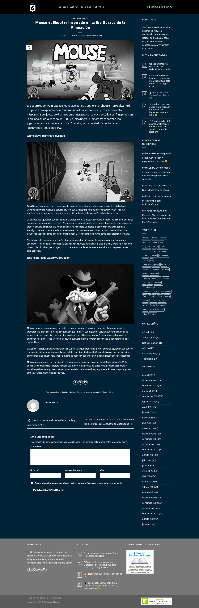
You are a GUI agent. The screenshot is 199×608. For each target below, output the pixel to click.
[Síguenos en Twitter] (164, 7)
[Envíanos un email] (39, 570)
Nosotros (85, 7)
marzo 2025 (148, 428)
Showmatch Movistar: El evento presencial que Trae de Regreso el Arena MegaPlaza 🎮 (156, 216)
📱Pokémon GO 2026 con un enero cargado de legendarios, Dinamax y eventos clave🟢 (159, 109)
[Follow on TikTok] (159, 7)
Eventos (74, 7)
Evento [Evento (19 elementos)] (146, 256)
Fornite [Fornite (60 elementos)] (154, 256)
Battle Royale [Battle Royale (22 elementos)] (158, 242)
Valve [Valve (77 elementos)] (145, 305)
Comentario (36, 446)
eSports (146, 332)
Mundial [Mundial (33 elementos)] (156, 269)
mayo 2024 (147, 471)
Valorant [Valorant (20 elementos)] (162, 301)
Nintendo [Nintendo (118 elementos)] (154, 274)
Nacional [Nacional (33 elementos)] (165, 269)
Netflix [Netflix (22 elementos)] (145, 274)
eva (144, 168)
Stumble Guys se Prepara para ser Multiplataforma (156, 200)
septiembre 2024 (150, 449)
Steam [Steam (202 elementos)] (167, 296)
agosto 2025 (148, 401)
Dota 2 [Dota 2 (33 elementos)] (163, 247)
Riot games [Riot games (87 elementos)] (166, 292)
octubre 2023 (148, 508)
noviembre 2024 (150, 439)
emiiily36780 (148, 196)
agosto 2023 (148, 519)
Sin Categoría (149, 353)
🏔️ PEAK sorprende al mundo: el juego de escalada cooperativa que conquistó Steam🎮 (156, 173)
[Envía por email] (85, 382)
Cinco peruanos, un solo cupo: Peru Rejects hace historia (159, 66)
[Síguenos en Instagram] (154, 7)
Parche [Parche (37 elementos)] (166, 278)
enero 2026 (147, 375)
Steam (111, 392)
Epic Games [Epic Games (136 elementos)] (162, 251)
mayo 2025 (147, 418)
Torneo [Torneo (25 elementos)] (153, 301)
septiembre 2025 (150, 396)
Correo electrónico (74, 470)
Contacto (98, 7)
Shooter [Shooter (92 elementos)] (152, 296)
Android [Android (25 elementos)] (146, 238)
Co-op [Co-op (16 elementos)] (155, 247)
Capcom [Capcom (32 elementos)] (146, 247)
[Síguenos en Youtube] (169, 7)
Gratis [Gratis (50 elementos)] (145, 260)
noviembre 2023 (150, 503)
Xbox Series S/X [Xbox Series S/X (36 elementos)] (149, 314)
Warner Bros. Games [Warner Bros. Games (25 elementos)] (158, 305)
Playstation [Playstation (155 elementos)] (147, 287)
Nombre (34, 470)
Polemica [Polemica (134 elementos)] (146, 292)
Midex (145, 153)
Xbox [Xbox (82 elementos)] (145, 310)
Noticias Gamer (80, 18)
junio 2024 (147, 465)
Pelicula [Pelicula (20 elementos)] (158, 283)
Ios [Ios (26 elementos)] (151, 260)
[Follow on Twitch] (44, 570)
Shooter (105, 392)
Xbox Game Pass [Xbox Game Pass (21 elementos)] (157, 310)
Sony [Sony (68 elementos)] (160, 296)
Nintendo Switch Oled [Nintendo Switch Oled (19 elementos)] (152, 278)
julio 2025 (146, 407)
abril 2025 (147, 423)
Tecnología (147, 359)
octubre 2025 (148, 391)
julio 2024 (146, 460)
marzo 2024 (148, 481)
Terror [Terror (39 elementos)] (145, 301)
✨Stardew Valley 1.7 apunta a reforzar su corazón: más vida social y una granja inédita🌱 (159, 126)
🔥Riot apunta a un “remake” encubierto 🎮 (159, 95)
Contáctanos (54, 598)
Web (102, 470)
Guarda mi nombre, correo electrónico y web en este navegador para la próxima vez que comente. (78, 483)
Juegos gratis (149, 337)
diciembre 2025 (149, 380)
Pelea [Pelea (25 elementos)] (150, 283)
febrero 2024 (148, 487)
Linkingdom (96, 36)
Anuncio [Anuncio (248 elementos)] (163, 238)
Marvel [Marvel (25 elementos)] (163, 265)
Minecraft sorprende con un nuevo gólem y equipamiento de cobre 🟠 (156, 157)
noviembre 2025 (150, 385)
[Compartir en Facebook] (75, 382)
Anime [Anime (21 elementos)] (154, 238)
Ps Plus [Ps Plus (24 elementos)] (156, 292)
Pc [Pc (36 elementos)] (144, 283)
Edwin (145, 185)
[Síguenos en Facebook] (149, 7)
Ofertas (146, 348)
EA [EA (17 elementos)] (154, 251)
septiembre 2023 (150, 513)
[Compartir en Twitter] (80, 382)
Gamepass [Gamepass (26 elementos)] (163, 256)
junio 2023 (147, 524)
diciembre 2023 (149, 498)
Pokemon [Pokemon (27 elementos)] (158, 287)
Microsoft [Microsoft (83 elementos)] (146, 269)
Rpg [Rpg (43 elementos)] (144, 296)
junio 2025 (147, 412)
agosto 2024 (148, 455)
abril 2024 (147, 476)
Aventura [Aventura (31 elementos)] (146, 242)
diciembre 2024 (149, 434)
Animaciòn (97, 392)
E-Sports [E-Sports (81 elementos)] (146, 251)
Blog (65, 7)
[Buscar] (60, 7)
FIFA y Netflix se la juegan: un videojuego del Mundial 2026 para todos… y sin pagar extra (159, 80)
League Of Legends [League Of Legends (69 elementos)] (151, 265)
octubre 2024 (148, 444)
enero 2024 (147, 492)
